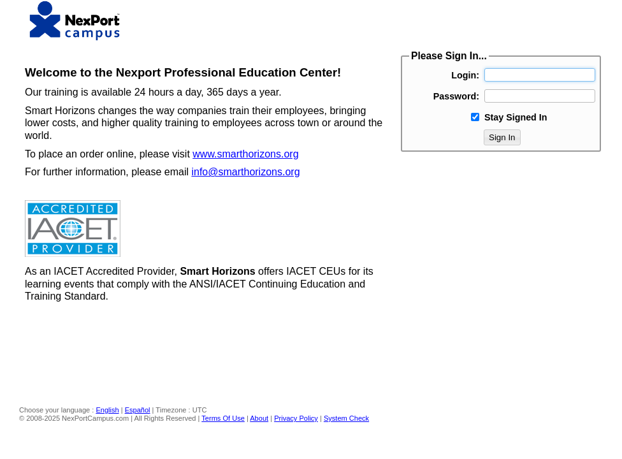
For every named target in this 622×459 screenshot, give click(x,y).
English (107, 410)
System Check (346, 418)
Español (137, 410)
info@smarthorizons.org (245, 171)
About (259, 418)
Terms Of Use (223, 418)
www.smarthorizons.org (245, 154)
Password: (456, 96)
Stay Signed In (515, 117)
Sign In (502, 137)
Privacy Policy (296, 418)
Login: (465, 75)
